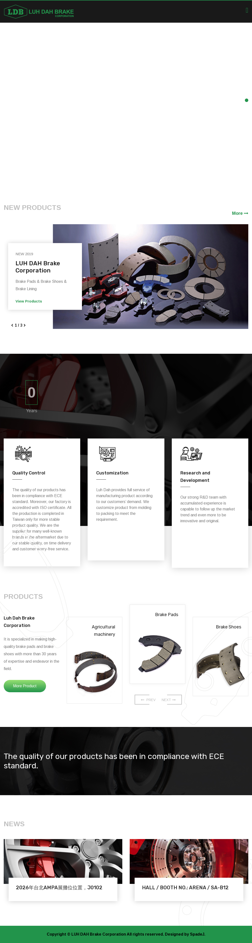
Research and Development (195, 476)
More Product (25, 686)
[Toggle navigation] (247, 10)
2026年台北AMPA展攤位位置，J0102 (59, 888)
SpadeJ (197, 934)
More (240, 213)
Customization (112, 473)
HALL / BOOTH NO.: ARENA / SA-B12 (185, 888)
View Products (29, 301)
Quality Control (28, 473)
